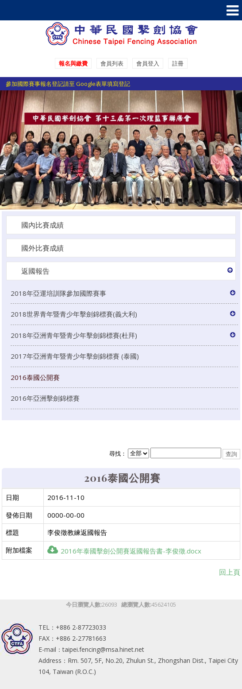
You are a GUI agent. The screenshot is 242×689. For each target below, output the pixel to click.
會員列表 (111, 63)
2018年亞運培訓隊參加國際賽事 (58, 293)
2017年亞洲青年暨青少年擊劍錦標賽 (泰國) (75, 356)
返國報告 (35, 271)
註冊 (178, 63)
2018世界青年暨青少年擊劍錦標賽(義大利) (74, 314)
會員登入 (147, 63)
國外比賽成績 (42, 248)
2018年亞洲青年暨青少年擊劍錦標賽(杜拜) (74, 335)
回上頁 (229, 572)
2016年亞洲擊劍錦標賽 (45, 398)
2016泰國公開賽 (35, 377)
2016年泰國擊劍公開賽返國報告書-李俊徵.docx (124, 550)
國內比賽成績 (42, 225)
